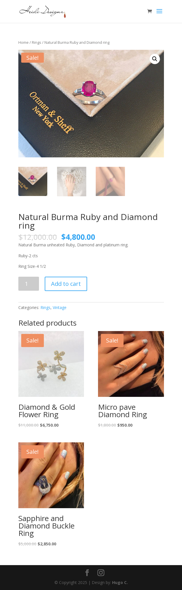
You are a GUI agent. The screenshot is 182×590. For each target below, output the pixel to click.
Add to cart (66, 284)
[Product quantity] (28, 284)
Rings (36, 42)
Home (23, 42)
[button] (155, 59)
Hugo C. (120, 582)
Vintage (59, 307)
